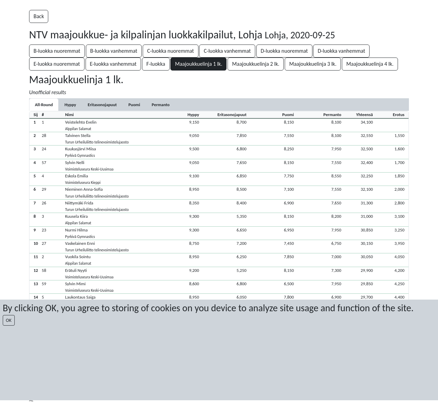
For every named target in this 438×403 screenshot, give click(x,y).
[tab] (70, 104)
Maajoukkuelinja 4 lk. (370, 64)
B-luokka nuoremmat (57, 51)
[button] (219, 125)
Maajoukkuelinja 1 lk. (198, 64)
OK (9, 320)
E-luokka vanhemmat (113, 64)
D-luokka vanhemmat (341, 51)
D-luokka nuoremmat (284, 51)
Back (39, 16)
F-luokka (155, 64)
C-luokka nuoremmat (170, 51)
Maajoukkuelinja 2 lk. (255, 64)
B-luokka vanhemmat (114, 51)
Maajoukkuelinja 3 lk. (312, 64)
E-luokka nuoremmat (57, 64)
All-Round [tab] (44, 104)
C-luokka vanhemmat (227, 51)
